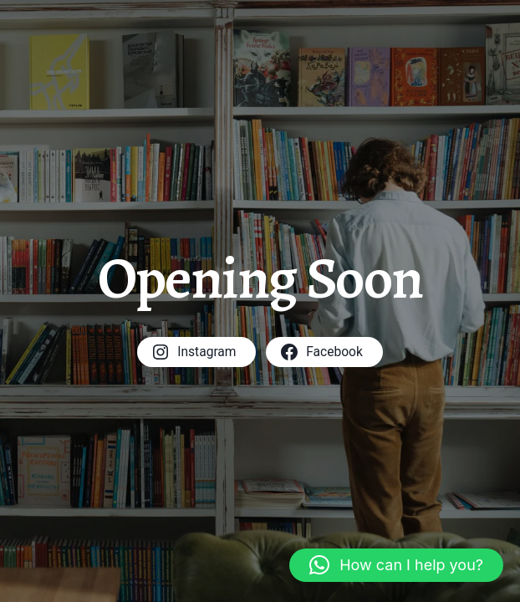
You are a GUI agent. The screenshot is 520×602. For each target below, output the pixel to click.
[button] (396, 565)
